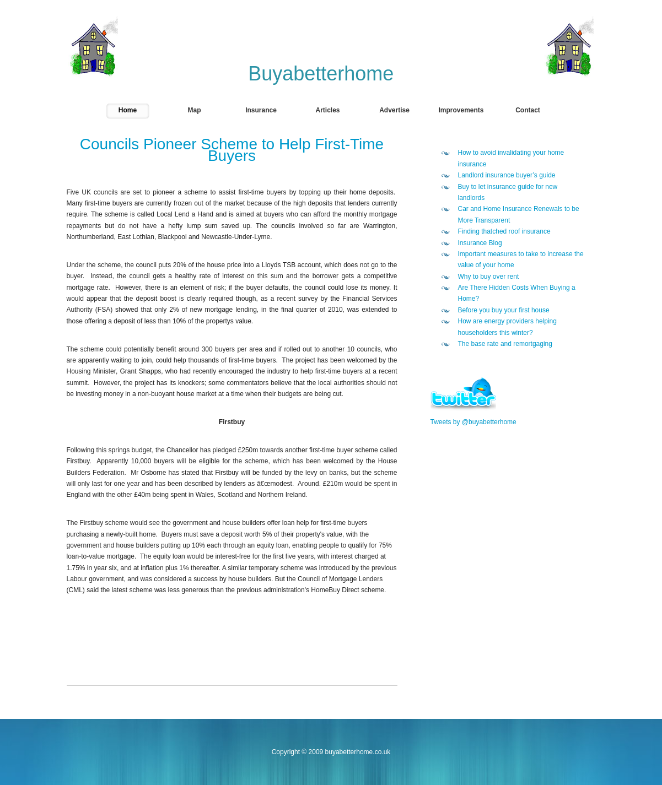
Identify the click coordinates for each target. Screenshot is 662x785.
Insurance (261, 110)
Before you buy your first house (504, 310)
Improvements (460, 110)
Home (128, 110)
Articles (327, 110)
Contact (527, 110)
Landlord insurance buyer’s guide (507, 175)
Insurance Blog (480, 243)
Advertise (394, 110)
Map (194, 110)
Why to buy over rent (488, 276)
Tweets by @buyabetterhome (473, 422)
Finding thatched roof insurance (504, 231)
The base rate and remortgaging (505, 344)
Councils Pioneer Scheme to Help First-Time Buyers (232, 150)
